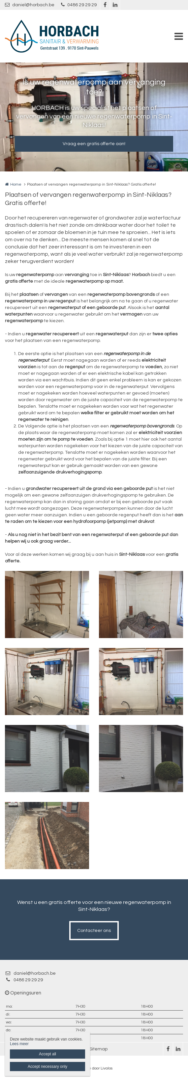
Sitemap (98, 1049)
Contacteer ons (94, 930)
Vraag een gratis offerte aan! (94, 144)
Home (15, 184)
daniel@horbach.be (29, 4)
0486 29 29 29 (79, 4)
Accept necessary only (47, 1066)
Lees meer (19, 1044)
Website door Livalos (94, 1068)
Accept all (47, 1054)
